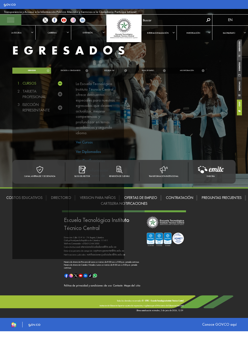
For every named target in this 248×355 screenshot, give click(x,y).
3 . (33, 107)
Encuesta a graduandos (70, 70)
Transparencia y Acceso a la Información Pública (24, 12)
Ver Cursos (84, 142)
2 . (33, 94)
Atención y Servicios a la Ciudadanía (61, 12)
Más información (187, 70)
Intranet (92, 12)
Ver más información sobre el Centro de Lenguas (92, 175)
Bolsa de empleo (148, 70)
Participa (83, 12)
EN (230, 20)
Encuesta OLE (109, 70)
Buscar (208, 20)
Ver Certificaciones (90, 160)
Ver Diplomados (88, 151)
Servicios (32, 70)
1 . (26, 83)
